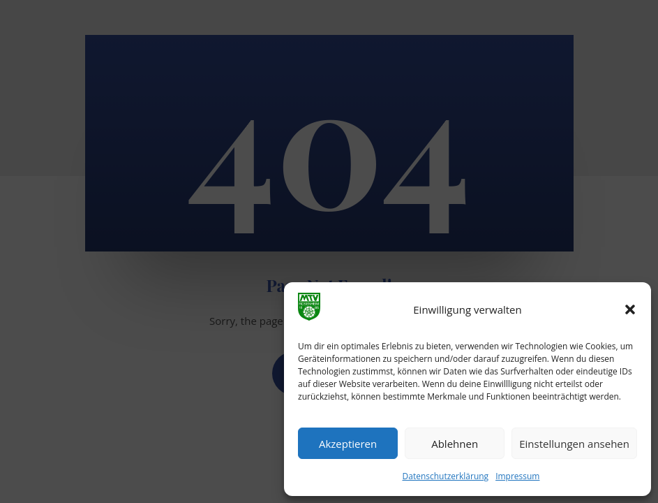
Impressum (517, 476)
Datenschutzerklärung (446, 476)
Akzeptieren (348, 444)
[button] (630, 309)
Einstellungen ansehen (574, 444)
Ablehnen (454, 444)
